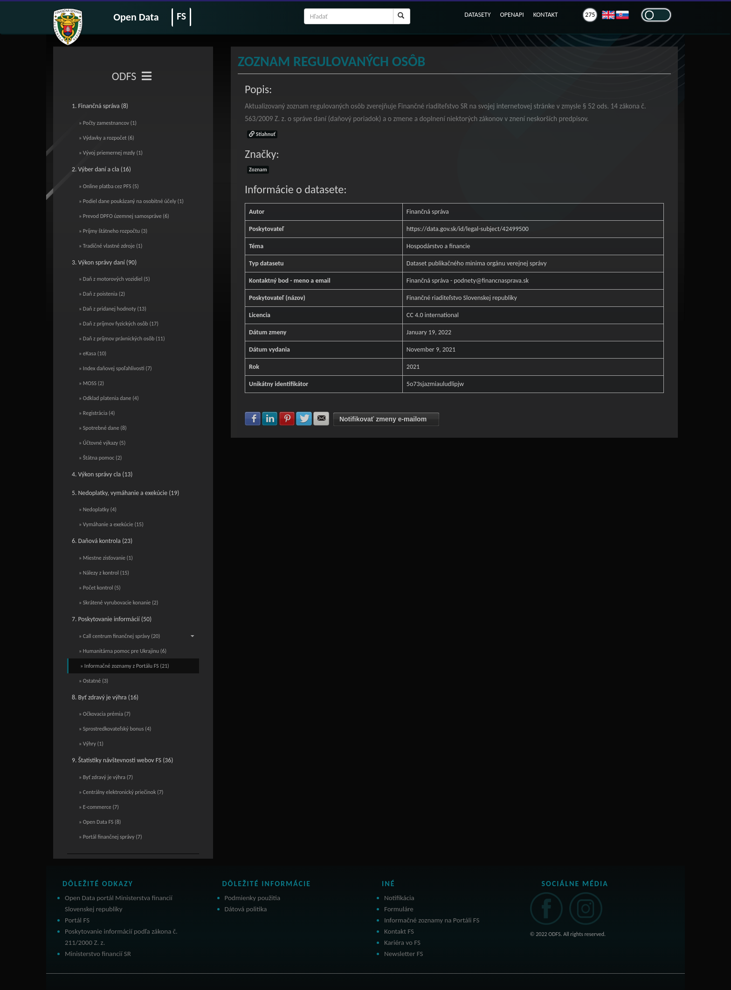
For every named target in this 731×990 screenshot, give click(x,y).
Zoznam (258, 169)
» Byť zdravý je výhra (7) (106, 777)
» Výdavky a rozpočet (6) (106, 138)
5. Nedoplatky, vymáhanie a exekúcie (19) (125, 493)
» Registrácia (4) (97, 413)
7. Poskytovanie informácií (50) (112, 619)
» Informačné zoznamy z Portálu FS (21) (124, 666)
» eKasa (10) (92, 353)
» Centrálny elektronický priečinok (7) (121, 792)
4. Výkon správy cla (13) (102, 474)
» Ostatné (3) (93, 681)
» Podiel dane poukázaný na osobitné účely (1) (131, 201)
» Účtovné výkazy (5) (102, 443)
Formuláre (399, 909)
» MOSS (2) (91, 383)
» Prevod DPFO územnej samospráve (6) (124, 216)
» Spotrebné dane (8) (103, 428)
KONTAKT (545, 15)
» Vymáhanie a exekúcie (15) (111, 524)
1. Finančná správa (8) (100, 106)
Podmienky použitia (253, 898)
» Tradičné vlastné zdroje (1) (110, 246)
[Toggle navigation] (146, 76)
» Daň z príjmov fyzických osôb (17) (119, 323)
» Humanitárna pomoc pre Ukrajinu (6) (122, 651)
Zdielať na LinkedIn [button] (270, 419)
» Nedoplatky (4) (98, 509)
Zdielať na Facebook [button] (253, 419)
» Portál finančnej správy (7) (110, 837)
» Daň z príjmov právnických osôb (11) (122, 338)
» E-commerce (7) (99, 807)
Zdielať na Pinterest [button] (287, 419)
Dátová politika (246, 909)
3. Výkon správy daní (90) (104, 262)
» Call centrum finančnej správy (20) (136, 636)
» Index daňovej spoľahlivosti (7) (115, 368)
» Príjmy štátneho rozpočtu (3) (113, 231)
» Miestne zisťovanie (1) (106, 558)
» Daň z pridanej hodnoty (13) (112, 308)
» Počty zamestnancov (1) (108, 123)
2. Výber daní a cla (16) (101, 169)
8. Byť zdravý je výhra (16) (105, 697)
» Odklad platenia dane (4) (109, 398)
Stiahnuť (262, 134)
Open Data (136, 17)
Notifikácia (399, 898)
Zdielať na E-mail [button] (321, 419)
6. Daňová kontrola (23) (102, 541)
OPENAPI (512, 15)
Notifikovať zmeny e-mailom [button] (383, 419)
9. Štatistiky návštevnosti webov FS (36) (122, 760)
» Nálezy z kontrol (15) (104, 573)
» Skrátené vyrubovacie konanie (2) (118, 602)
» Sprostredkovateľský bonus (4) (115, 729)
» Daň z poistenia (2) (102, 294)
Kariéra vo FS (402, 942)
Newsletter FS (403, 953)
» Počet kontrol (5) (100, 587)
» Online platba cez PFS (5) (109, 186)
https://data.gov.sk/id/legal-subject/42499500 (468, 229)
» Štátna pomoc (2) (100, 457)
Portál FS (77, 920)
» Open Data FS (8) (100, 822)
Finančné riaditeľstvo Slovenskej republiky (462, 298)
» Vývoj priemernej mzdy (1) (111, 152)
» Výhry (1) (91, 743)
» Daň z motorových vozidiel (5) (114, 279)
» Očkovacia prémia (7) (105, 714)
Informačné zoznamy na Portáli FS (431, 920)
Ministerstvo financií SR (98, 953)
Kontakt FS (399, 931)
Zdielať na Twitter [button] (304, 419)
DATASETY (477, 15)
